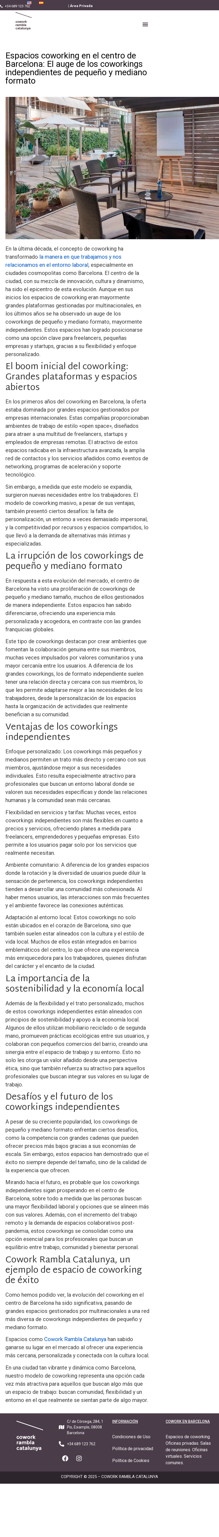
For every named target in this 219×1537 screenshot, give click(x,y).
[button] (145, 24)
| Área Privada (80, 6)
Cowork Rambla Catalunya (75, 1339)
